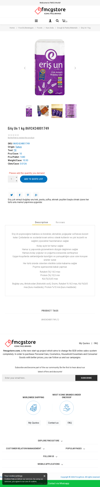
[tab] (41, 222)
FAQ (96, 343)
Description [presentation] (41, 222)
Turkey (18, 147)
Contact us (53, 422)
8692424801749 (48, 319)
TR (15, 150)
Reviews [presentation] (60, 222)
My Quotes (84, 343)
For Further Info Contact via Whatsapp (50, 483)
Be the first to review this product (21, 138)
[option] (29, 111)
